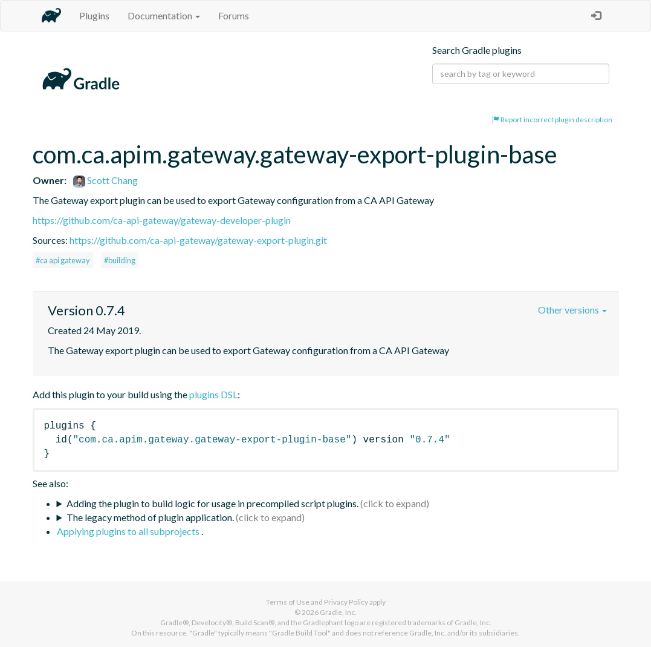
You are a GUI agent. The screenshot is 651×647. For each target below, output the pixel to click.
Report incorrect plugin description (552, 119)
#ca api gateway (63, 260)
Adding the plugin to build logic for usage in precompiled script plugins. (212, 503)
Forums (233, 15)
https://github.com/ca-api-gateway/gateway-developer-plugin (162, 220)
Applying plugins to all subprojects (129, 531)
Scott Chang (105, 180)
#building (119, 260)
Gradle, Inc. (338, 612)
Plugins (94, 15)
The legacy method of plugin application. (150, 517)
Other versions (572, 309)
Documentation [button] (164, 15)
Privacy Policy (346, 601)
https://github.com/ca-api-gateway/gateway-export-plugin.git (198, 240)
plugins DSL (213, 394)
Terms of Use (287, 601)
